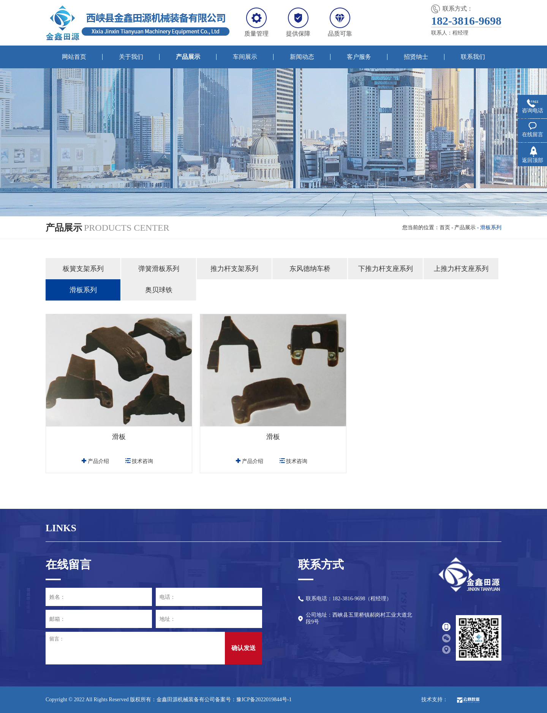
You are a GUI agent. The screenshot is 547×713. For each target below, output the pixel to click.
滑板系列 (83, 290)
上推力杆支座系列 (461, 268)
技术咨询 (139, 461)
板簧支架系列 (83, 268)
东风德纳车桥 (309, 268)
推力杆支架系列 (234, 268)
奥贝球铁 (158, 290)
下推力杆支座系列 (385, 268)
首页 (444, 227)
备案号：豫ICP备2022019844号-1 (253, 699)
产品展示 (465, 227)
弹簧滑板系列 (158, 268)
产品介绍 (95, 461)
